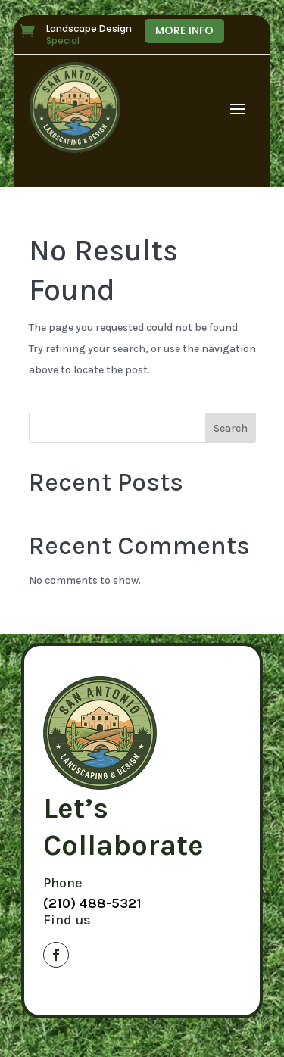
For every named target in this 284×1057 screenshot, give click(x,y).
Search (231, 428)
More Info (184, 30)
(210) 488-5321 (92, 903)
